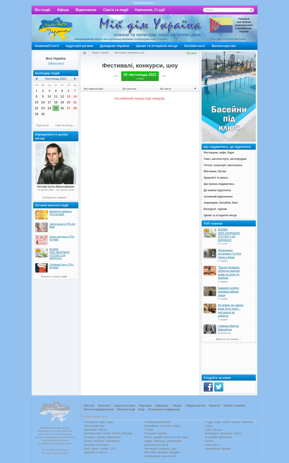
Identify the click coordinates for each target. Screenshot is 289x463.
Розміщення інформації (163, 409)
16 (43, 102)
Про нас (89, 405)
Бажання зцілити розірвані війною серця (228, 291)
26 (62, 108)
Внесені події (126, 409)
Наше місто (212, 445)
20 (68, 102)
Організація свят (94, 426)
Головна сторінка (84, 53)
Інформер (161, 405)
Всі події (42, 10)
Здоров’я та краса (95, 452)
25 (56, 108)
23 (43, 108)
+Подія (176, 405)
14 (75, 96)
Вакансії (214, 405)
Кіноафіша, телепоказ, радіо (162, 426)
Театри (148, 429)
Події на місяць (64, 125)
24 (49, 108)
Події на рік (42, 125)
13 (68, 96)
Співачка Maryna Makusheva (228, 327)
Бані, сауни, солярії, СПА (100, 448)
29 (36, 114)
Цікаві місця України (217, 448)
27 (68, 108)
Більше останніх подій (54, 276)
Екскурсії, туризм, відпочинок (102, 437)
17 (49, 102)
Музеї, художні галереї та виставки (166, 437)
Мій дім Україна (55, 28)
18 (56, 102)
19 (62, 102)
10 (49, 96)
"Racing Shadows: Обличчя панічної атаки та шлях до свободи (229, 273)
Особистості (194, 46)
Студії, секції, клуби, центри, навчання (229, 422)
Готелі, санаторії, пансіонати (102, 441)
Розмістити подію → (144, 2)
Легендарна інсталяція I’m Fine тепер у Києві (229, 254)
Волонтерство (224, 46)
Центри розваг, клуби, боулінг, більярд (108, 433)
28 (75, 108)
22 (36, 108)
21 (75, 102)
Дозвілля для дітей (156, 445)
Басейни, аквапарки (96, 445)
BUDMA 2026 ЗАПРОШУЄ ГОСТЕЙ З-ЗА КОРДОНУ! (229, 235)
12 (62, 96)
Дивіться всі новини (227, 339)
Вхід (141, 409)
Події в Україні (100, 52)
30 (43, 114)
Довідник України (114, 46)
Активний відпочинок (157, 422)
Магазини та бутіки (95, 429)
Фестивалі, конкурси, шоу (129, 52)
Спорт (209, 426)
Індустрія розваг (79, 46)
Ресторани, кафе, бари (98, 422)
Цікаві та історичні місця (156, 46)
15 (36, 102)
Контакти (104, 405)
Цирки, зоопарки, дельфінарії (162, 441)
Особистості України (54, 197)
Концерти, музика (155, 433)
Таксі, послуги (213, 429)
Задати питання (124, 405)
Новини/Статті (47, 46)
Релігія (209, 441)
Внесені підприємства (99, 409)
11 (56, 96)
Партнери (145, 405)
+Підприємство (195, 405)
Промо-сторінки (234, 405)
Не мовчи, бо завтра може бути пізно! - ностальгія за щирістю (230, 310)
